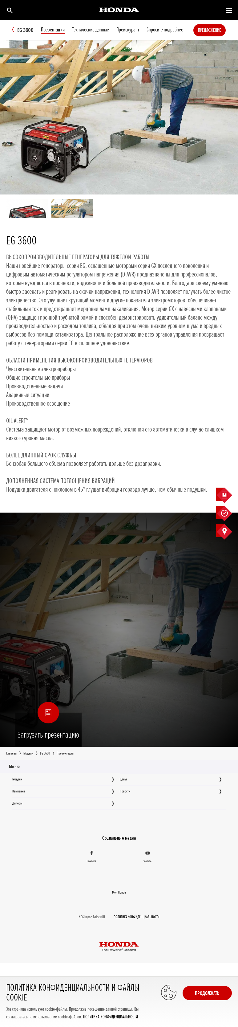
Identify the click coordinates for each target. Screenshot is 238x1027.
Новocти (125, 791)
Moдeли (17, 779)
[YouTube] (147, 858)
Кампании (18, 791)
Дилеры (17, 803)
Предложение (218, 30)
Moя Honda (119, 892)
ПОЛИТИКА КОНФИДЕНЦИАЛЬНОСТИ (110, 1017)
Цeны (123, 779)
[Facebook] (91, 858)
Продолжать (207, 993)
